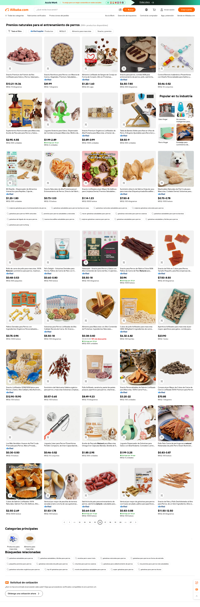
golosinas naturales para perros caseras (131, 214)
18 (110, 522)
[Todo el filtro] (15, 31)
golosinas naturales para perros (113, 558)
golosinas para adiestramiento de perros (117, 564)
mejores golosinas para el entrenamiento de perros (26, 208)
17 (105, 522)
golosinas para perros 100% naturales (21, 214)
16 (100, 522)
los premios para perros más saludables (153, 564)
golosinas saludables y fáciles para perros (161, 219)
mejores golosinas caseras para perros (94, 219)
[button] (120, 9)
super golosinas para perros (122, 569)
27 (131, 522)
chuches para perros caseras (84, 564)
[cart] (155, 10)
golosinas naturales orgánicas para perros (23, 569)
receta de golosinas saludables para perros (89, 569)
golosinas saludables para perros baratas (168, 214)
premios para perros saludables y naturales (58, 214)
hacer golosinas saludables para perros (95, 214)
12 (79, 522)
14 (90, 522)
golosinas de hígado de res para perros (22, 219)
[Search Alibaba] (76, 9)
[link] (196, 582)
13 (84, 522)
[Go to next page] (135, 522)
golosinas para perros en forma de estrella (147, 558)
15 (95, 522)
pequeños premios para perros (19, 564)
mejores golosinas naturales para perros (148, 208)
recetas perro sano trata (85, 558)
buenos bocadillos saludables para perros (58, 219)
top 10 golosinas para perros (56, 569)
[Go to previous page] (64, 522)
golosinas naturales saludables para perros (110, 208)
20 (120, 522)
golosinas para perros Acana (149, 569)
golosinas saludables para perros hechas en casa (70, 208)
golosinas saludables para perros (127, 219)
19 (115, 522)
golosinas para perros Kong (18, 225)
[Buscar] (129, 10)
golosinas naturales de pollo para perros (52, 564)
